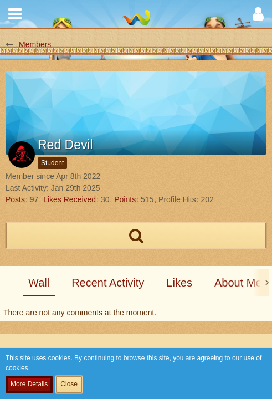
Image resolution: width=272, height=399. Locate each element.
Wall (38, 283)
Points (125, 199)
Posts (15, 199)
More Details (29, 384)
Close (69, 384)
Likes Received (69, 199)
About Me (238, 283)
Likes (179, 283)
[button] (15, 14)
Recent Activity (107, 283)
